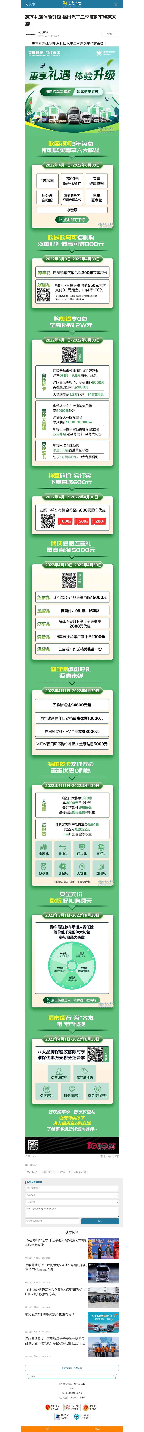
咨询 (46, 1429)
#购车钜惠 (80, 1172)
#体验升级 (64, 1172)
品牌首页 (110, 34)
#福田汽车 (32, 1172)
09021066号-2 (75, 1393)
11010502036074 (77, 1397)
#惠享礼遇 (48, 1172)
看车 (97, 1429)
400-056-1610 (78, 1384)
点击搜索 (32, 1376)
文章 (32, 4)
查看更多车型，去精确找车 (72, 1368)
